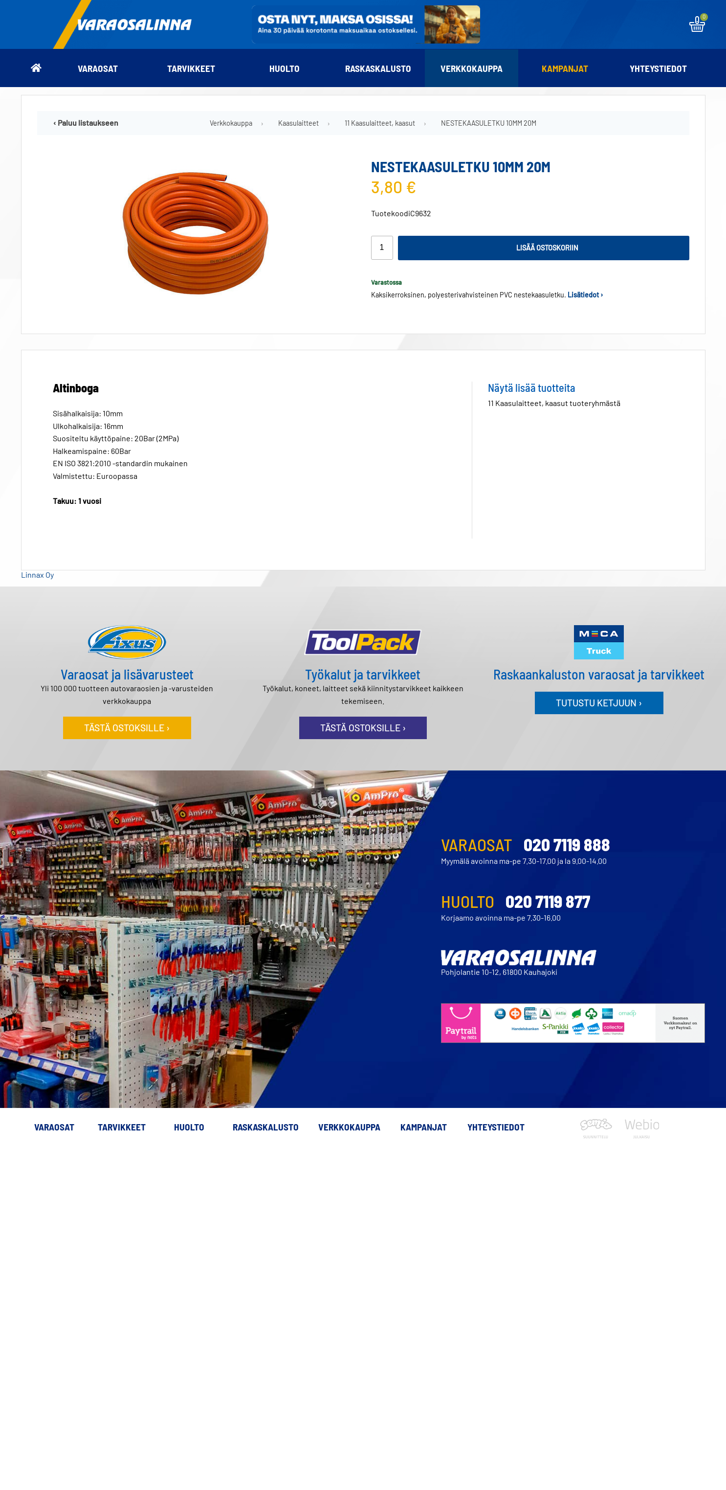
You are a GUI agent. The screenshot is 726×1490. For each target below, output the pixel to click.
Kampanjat (565, 68)
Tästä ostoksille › (127, 727)
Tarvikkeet (191, 68)
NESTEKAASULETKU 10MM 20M (488, 123)
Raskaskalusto (378, 68)
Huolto (284, 68)
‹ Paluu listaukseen (85, 122)
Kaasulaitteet (298, 123)
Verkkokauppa (471, 68)
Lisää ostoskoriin (547, 248)
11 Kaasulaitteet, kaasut (380, 123)
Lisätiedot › (585, 295)
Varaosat (98, 68)
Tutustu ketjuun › (599, 702)
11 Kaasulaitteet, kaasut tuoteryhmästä (554, 402)
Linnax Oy (37, 574)
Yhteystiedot (658, 68)
